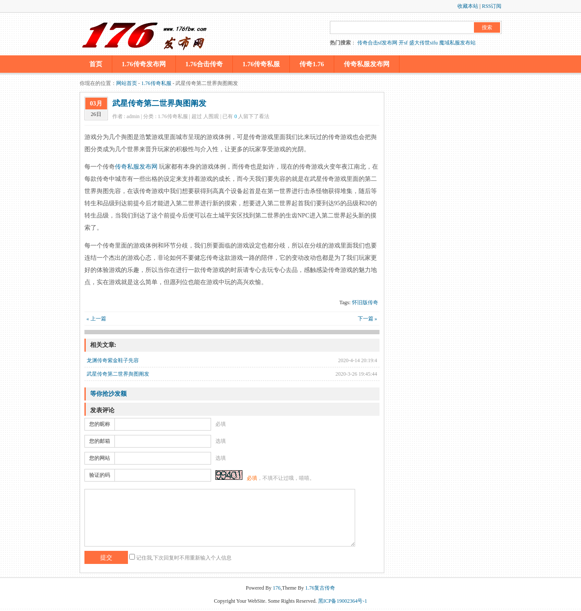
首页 (95, 64)
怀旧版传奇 (365, 302)
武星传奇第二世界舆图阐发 (159, 103)
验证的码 (99, 475)
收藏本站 (467, 6)
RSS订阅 (491, 6)
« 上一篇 (96, 319)
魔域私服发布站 (457, 43)
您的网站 (99, 458)
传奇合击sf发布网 (377, 43)
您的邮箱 (99, 441)
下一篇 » (367, 319)
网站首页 (126, 83)
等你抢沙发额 (108, 393)
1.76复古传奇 (320, 588)
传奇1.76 (311, 64)
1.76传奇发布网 (144, 64)
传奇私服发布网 (367, 64)
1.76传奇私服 (261, 64)
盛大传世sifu (423, 43)
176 (277, 588)
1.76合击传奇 (204, 64)
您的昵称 (99, 424)
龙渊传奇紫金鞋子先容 (113, 360)
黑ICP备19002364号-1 (342, 601)
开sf (403, 43)
